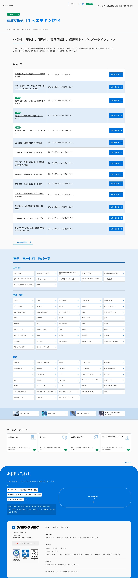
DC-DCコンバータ (24, 396)
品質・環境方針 (77, 548)
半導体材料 (55, 424)
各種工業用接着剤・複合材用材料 (112, 424)
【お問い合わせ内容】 (120, 555)
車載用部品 (114, 372)
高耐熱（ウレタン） (69, 350)
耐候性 (69, 345)
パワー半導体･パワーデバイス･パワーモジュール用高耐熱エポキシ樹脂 (29, 88)
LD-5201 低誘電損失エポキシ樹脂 (29, 146)
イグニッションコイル (92, 384)
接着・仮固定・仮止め (92, 402)
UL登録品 (114, 345)
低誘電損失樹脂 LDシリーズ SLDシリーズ (30, 135)
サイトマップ (74, 565)
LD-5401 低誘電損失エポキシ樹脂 (29, 156)
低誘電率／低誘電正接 (24, 345)
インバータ (69, 396)
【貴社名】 (109, 519)
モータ (69, 384)
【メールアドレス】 (111, 528)
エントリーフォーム (75, 558)
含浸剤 (114, 402)
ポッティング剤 (24, 316)
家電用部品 (47, 378)
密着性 (92, 333)
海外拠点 (97, 548)
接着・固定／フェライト (69, 402)
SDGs (106, 4)
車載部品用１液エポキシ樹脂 (69, 288)
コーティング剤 (47, 316)
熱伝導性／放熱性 (47, 339)
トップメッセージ (52, 548)
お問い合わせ (95, 4)
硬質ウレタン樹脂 (92, 350)
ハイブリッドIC (47, 396)
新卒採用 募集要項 (51, 558)
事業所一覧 (88, 548)
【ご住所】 (109, 510)
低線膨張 (24, 333)
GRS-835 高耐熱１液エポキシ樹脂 (29, 179)
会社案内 (63, 541)
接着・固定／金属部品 (24, 402)
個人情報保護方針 (64, 565)
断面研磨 (92, 396)
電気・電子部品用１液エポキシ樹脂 (92, 288)
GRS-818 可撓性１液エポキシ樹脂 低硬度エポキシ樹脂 (29, 168)
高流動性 (24, 327)
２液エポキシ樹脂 (92, 281)
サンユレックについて (52, 544)
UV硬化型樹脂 (114, 310)
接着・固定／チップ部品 (114, 396)
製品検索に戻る (24, 250)
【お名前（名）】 (127, 494)
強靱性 (69, 339)
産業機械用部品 (24, 378)
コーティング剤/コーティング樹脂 (24, 294)
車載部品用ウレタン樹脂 (47, 281)
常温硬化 (92, 316)
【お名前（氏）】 (110, 494)
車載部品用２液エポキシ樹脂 (114, 281)
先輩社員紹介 (63, 558)
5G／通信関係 (92, 378)
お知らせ (48, 541)
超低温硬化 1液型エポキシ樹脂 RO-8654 (28, 213)
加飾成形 (24, 372)
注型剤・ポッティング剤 (47, 372)
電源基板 (47, 390)
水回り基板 (69, 390)
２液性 (47, 310)
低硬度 (69, 327)
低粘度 (92, 321)
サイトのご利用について (51, 565)
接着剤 (47, 294)
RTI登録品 (24, 350)
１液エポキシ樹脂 (47, 288)
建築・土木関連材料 (83, 424)
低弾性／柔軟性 (92, 327)
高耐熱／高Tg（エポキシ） (114, 350)
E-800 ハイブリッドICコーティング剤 (30, 225)
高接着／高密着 (69, 333)
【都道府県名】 (110, 503)
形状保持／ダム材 (24, 408)
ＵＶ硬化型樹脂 (114, 288)
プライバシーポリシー (114, 566)
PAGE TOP (127, 470)
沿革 (61, 548)
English (114, 4)
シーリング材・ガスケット (69, 408)
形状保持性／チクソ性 (114, 321)
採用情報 (85, 4)
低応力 (114, 327)
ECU (24, 384)
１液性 (24, 310)
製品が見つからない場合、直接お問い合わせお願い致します (29, 236)
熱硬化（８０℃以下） (114, 316)
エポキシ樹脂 (92, 310)
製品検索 (56, 519)
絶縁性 (114, 339)
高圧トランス (114, 390)
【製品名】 (109, 546)
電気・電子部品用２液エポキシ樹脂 (24, 288)
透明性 (47, 345)
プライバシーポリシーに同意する (121, 570)
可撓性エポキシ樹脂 (24, 356)
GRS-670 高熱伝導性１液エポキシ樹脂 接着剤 (30, 200)
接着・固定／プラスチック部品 (47, 402)
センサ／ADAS (47, 384)
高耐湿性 (92, 339)
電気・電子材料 (26, 29)
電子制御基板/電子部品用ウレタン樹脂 (69, 281)
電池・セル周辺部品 (114, 378)
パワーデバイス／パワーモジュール (92, 389)
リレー (24, 390)
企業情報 (76, 4)
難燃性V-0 (92, 345)
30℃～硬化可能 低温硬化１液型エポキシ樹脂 (30, 104)
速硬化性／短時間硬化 (47, 321)
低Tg (47, 333)
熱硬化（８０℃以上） (24, 321)
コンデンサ (114, 384)
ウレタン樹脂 (24, 281)
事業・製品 (67, 4)
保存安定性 (47, 327)
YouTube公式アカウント (27, 535)
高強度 (114, 333)
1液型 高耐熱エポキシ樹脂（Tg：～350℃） (29, 119)
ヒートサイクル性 (24, 339)
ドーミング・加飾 (47, 408)
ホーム (58, 4)
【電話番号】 (110, 537)
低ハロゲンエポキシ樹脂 (47, 356)
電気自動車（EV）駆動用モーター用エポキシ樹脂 (30, 75)
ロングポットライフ (69, 321)
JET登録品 (47, 350)
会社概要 (67, 548)
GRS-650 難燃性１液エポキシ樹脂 (29, 189)
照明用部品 (69, 378)
